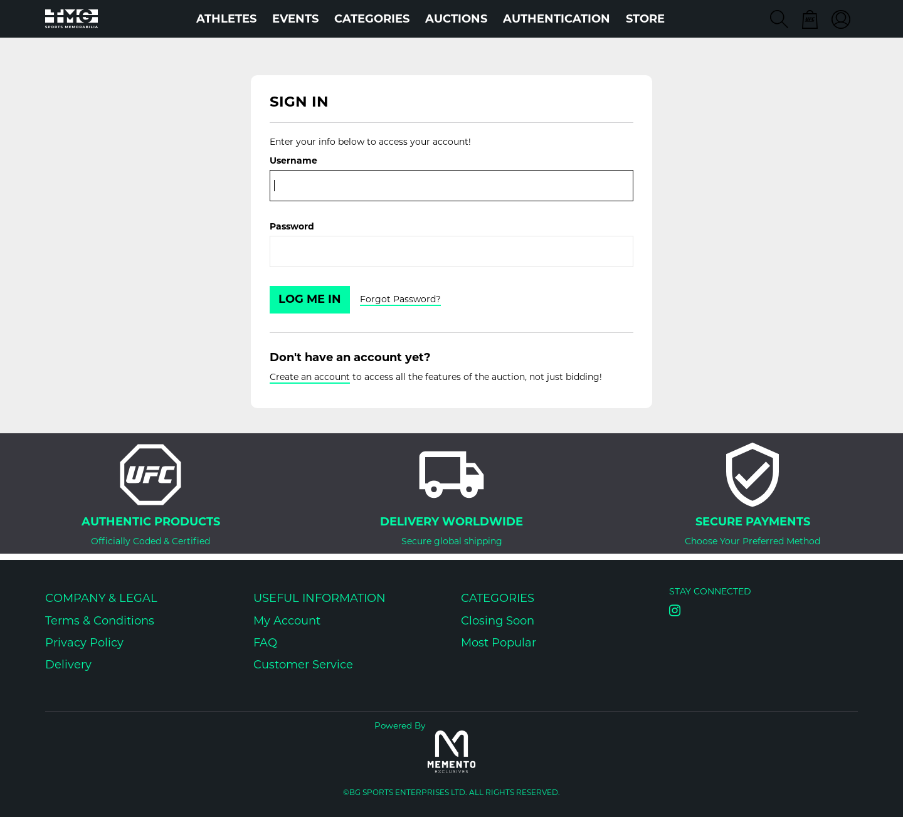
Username (293, 160)
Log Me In (309, 299)
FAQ (265, 643)
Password (292, 226)
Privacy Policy (84, 643)
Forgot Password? (400, 299)
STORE (645, 19)
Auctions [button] (456, 19)
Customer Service (303, 665)
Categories (371, 19)
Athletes (226, 19)
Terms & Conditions (99, 621)
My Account (286, 621)
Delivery (68, 665)
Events (295, 19)
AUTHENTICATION (556, 19)
